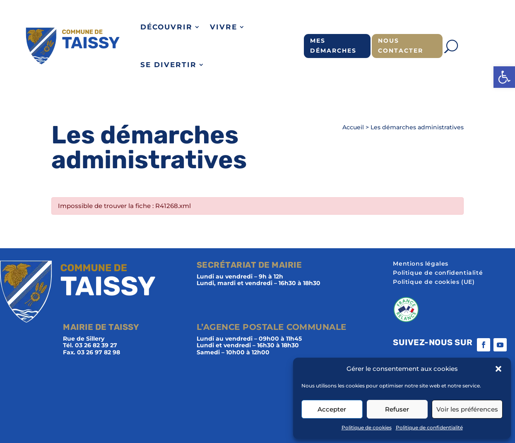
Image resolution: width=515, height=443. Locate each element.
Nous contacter (400, 45)
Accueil (353, 127)
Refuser (397, 409)
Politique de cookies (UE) (433, 282)
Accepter (332, 409)
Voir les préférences (467, 409)
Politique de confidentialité (429, 427)
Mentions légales (420, 264)
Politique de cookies (367, 427)
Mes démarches (333, 45)
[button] (504, 77)
